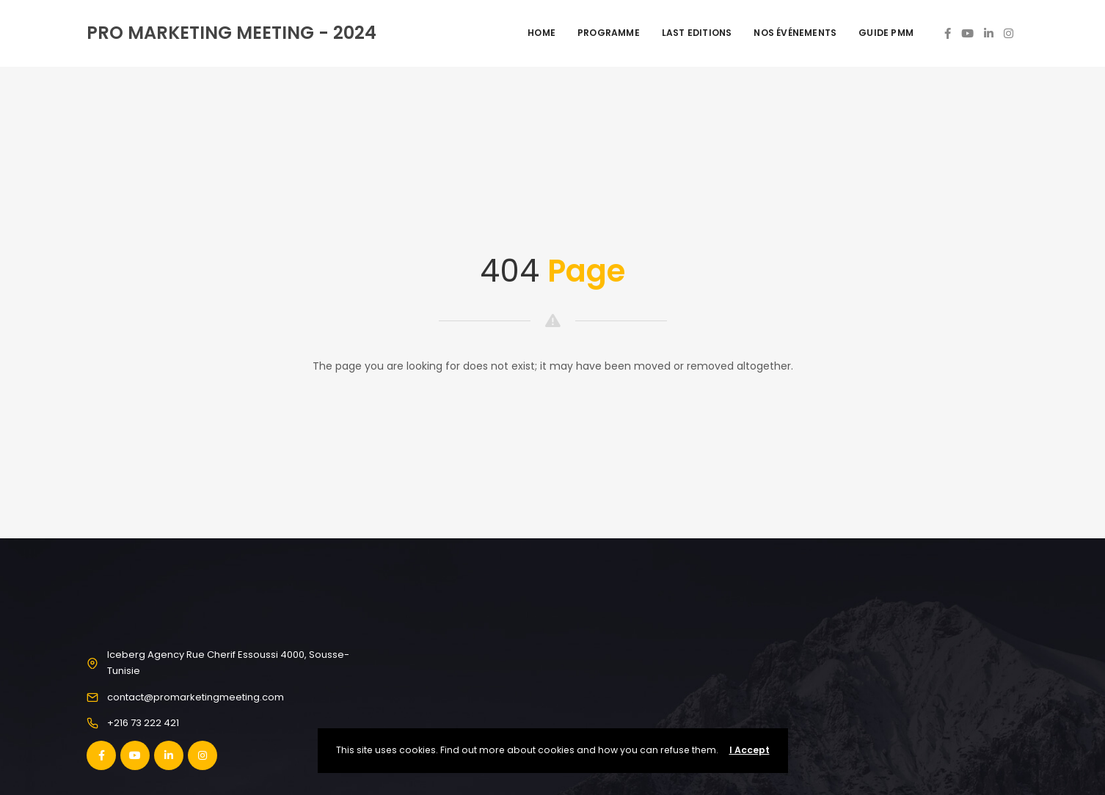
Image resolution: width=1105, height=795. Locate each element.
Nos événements (795, 32)
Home (541, 32)
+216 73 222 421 (143, 723)
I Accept (749, 750)
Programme (608, 32)
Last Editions (697, 32)
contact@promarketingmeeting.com (195, 697)
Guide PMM (885, 32)
